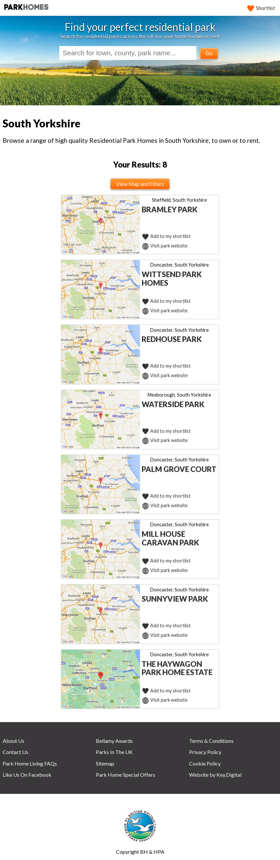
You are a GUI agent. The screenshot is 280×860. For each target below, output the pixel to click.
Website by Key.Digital (215, 774)
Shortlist (261, 8)
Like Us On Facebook (27, 774)
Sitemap (105, 763)
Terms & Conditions (211, 741)
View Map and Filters (140, 184)
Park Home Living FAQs (30, 763)
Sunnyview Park (175, 598)
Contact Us (15, 752)
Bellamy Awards (114, 741)
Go (209, 53)
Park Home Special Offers (125, 774)
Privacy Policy (205, 752)
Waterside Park (173, 404)
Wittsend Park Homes (172, 278)
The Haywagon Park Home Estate (177, 668)
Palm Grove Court (179, 469)
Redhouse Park (172, 339)
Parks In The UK (114, 752)
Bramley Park (169, 209)
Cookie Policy (205, 763)
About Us (13, 741)
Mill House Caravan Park (170, 538)
